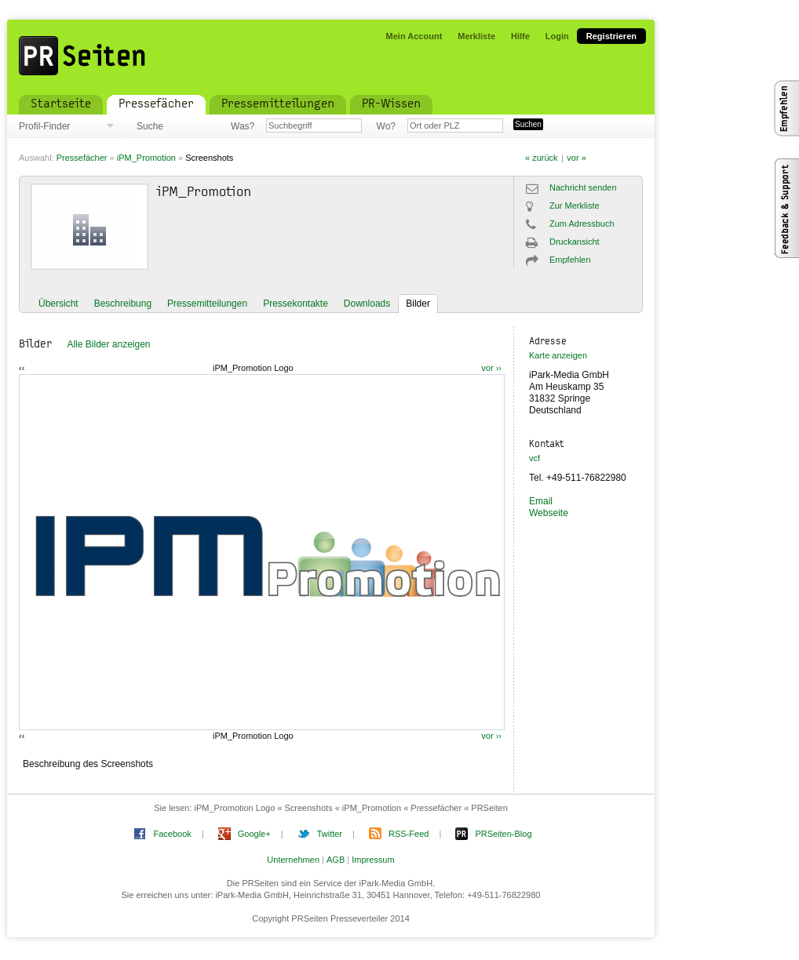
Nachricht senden (583, 187)
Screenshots (209, 157)
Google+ (254, 833)
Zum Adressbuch (582, 223)
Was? (242, 126)
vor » (576, 157)
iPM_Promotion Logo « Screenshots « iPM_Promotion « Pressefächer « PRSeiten (351, 808)
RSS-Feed (409, 833)
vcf (534, 458)
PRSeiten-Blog (503, 833)
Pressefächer (82, 157)
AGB (336, 859)
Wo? (386, 126)
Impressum (373, 859)
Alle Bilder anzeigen (108, 344)
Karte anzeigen (558, 355)
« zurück (541, 157)
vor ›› (491, 368)
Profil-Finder (44, 126)
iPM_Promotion (146, 157)
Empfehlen (570, 259)
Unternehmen (293, 859)
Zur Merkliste (574, 205)
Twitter (329, 833)
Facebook (172, 833)
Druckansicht (574, 241)
